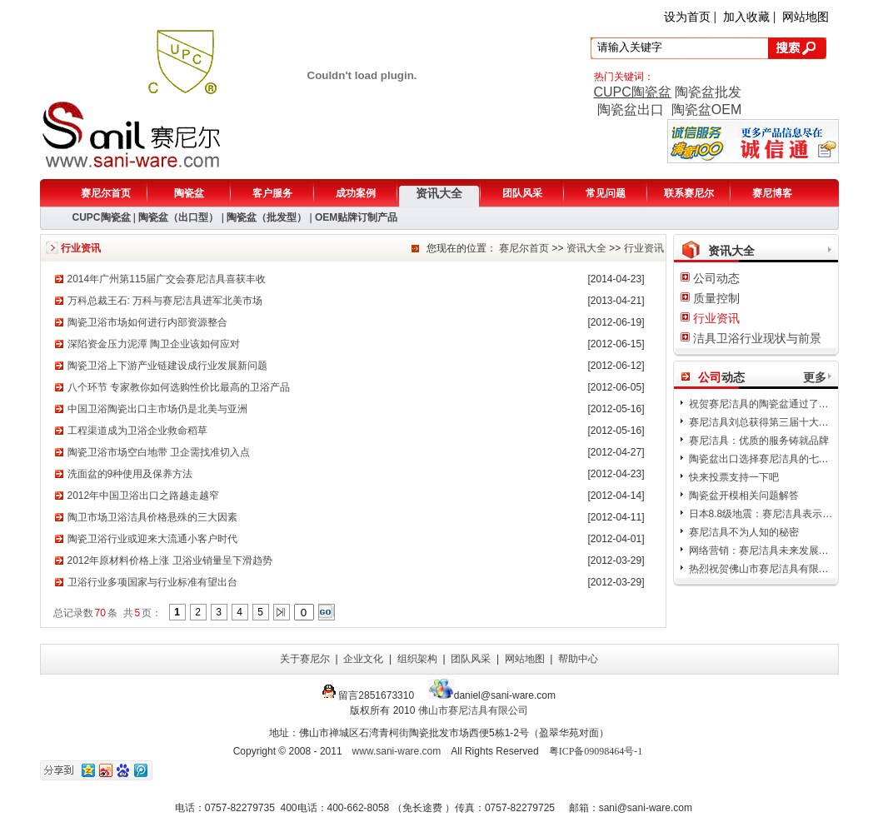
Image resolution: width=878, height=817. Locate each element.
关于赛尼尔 (305, 659)
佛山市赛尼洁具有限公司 (473, 710)
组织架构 (417, 659)
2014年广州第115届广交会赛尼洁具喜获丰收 (167, 279)
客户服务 (272, 193)
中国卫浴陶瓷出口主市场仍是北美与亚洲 (157, 409)
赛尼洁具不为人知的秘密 (744, 532)
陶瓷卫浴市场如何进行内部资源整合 (147, 322)
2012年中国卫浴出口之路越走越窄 (143, 495)
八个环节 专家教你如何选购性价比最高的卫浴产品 (178, 387)
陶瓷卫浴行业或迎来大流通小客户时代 (152, 539)
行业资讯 (644, 248)
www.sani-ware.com (396, 751)
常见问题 (606, 193)
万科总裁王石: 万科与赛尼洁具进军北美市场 (165, 300)
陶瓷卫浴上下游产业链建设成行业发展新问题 (167, 365)
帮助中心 (578, 659)
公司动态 (716, 278)
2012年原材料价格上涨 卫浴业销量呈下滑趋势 (169, 560)
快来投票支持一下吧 (734, 477)
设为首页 (687, 16)
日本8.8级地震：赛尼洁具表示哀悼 (766, 514)
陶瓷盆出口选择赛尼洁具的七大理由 (769, 459)
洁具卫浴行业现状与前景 (757, 338)
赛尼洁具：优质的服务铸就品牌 (759, 440)
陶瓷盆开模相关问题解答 (744, 495)
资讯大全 (439, 193)
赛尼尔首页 (106, 193)
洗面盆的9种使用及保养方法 (130, 474)
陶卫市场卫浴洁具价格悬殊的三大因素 (152, 517)
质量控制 (716, 298)
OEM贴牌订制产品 (356, 217)
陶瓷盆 (189, 193)
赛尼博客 (772, 193)
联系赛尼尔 (689, 193)
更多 (814, 377)
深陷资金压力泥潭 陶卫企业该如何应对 (153, 344)
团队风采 (522, 193)
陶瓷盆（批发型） (267, 217)
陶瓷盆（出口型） (178, 217)
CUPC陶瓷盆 (632, 92)
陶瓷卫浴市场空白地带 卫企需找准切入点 (158, 452)
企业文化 (363, 659)
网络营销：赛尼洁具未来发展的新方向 (774, 550)
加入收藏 (746, 16)
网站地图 (805, 16)
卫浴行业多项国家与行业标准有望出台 (152, 582)
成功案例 (356, 193)
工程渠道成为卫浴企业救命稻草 (137, 430)
